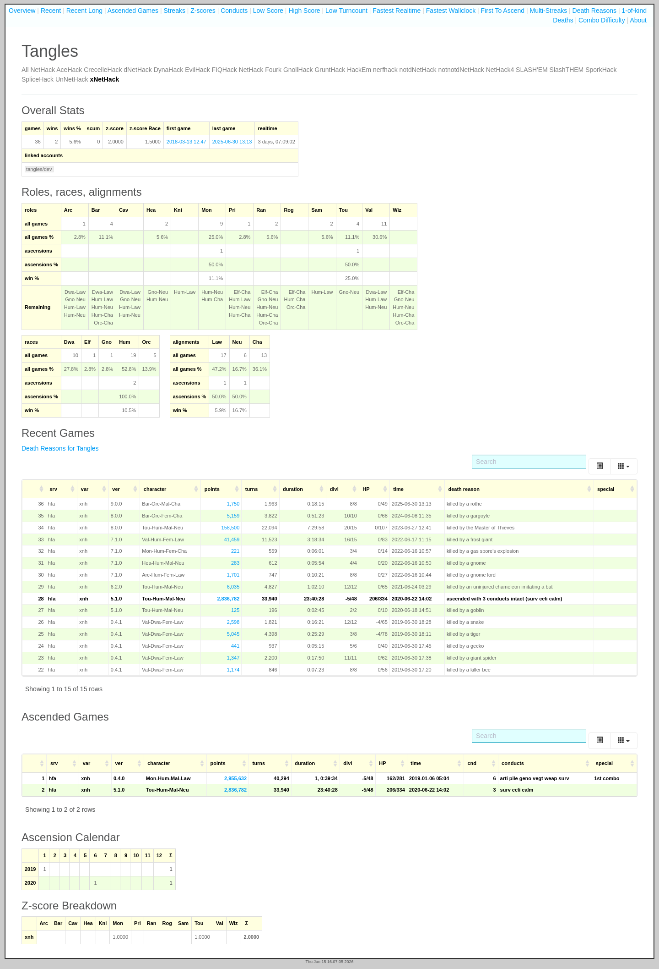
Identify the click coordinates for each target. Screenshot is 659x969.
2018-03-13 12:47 (186, 141)
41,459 (232, 539)
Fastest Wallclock (450, 10)
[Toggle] (599, 466)
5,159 (233, 515)
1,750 (233, 504)
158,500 (230, 527)
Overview (22, 10)
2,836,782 (228, 598)
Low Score (268, 10)
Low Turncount (346, 10)
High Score (304, 10)
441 (235, 646)
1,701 (233, 575)
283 (235, 563)
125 (235, 610)
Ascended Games (133, 10)
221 (235, 551)
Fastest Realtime (397, 10)
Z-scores (202, 10)
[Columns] (623, 466)
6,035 (233, 586)
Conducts (234, 10)
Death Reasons (595, 10)
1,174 (233, 669)
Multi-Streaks (548, 10)
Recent (51, 10)
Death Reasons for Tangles (60, 448)
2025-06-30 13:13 (232, 141)
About (638, 20)
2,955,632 (235, 778)
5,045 (233, 634)
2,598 (233, 622)
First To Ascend (502, 10)
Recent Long (84, 10)
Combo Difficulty (601, 20)
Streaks (174, 10)
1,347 (233, 658)
